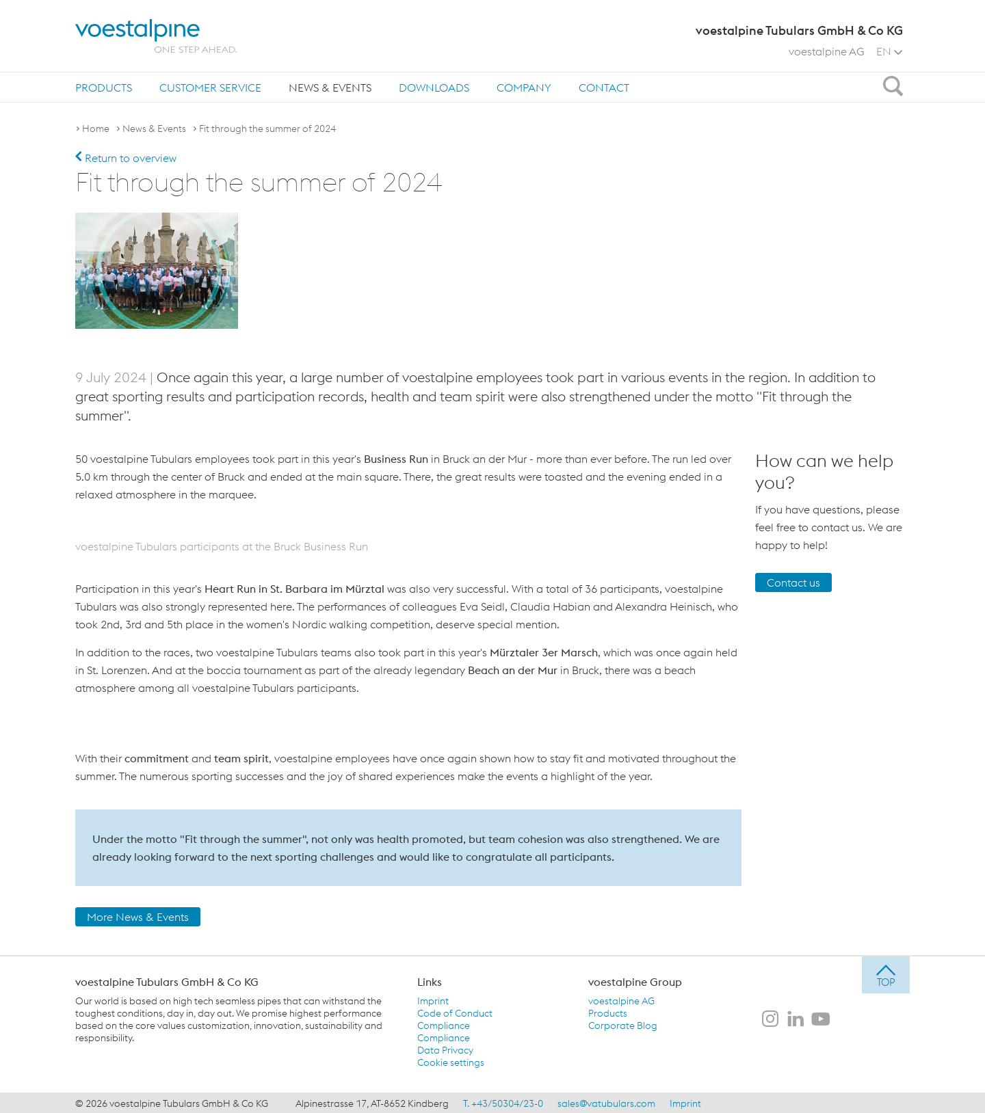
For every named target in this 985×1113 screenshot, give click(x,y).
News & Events (330, 87)
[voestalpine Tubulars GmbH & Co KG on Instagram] (770, 1018)
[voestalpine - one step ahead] (156, 36)
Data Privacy (445, 1049)
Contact (604, 87)
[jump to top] (886, 973)
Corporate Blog (622, 1024)
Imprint (433, 999)
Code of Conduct (454, 1012)
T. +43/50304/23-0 (503, 1102)
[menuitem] (104, 87)
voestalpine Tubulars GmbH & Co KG (167, 980)
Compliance (443, 1024)
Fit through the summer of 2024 (267, 128)
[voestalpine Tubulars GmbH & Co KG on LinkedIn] (795, 1018)
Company (524, 87)
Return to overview (125, 158)
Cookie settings (450, 1061)
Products (103, 87)
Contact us (793, 581)
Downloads (434, 87)
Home (95, 128)
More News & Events (138, 915)
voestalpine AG (827, 51)
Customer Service (210, 87)
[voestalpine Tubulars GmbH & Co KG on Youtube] (821, 1018)
